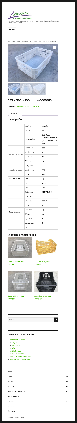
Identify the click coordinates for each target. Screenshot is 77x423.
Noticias (11, 386)
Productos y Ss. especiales (20, 359)
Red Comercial (14, 396)
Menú (12, 30)
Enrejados (16, 345)
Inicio (10, 41)
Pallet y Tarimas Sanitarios (20, 356)
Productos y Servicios (16, 391)
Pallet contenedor (17, 353)
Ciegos (14, 342)
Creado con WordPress (17, 417)
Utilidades (12, 406)
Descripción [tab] (15, 113)
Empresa (11, 381)
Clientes (11, 376)
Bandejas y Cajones (20, 41)
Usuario (11, 401)
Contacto (11, 411)
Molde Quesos (15, 350)
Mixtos (30, 41)
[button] (54, 47)
